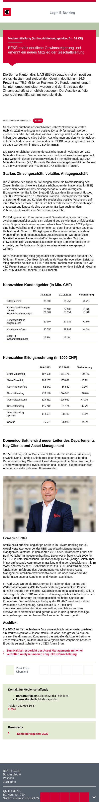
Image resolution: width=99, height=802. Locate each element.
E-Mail (12, 709)
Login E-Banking (65, 12)
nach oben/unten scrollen (94, 797)
